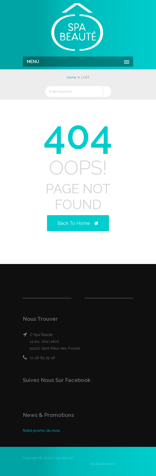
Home (71, 77)
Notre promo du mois (41, 430)
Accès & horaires (103, 463)
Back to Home (78, 223)
